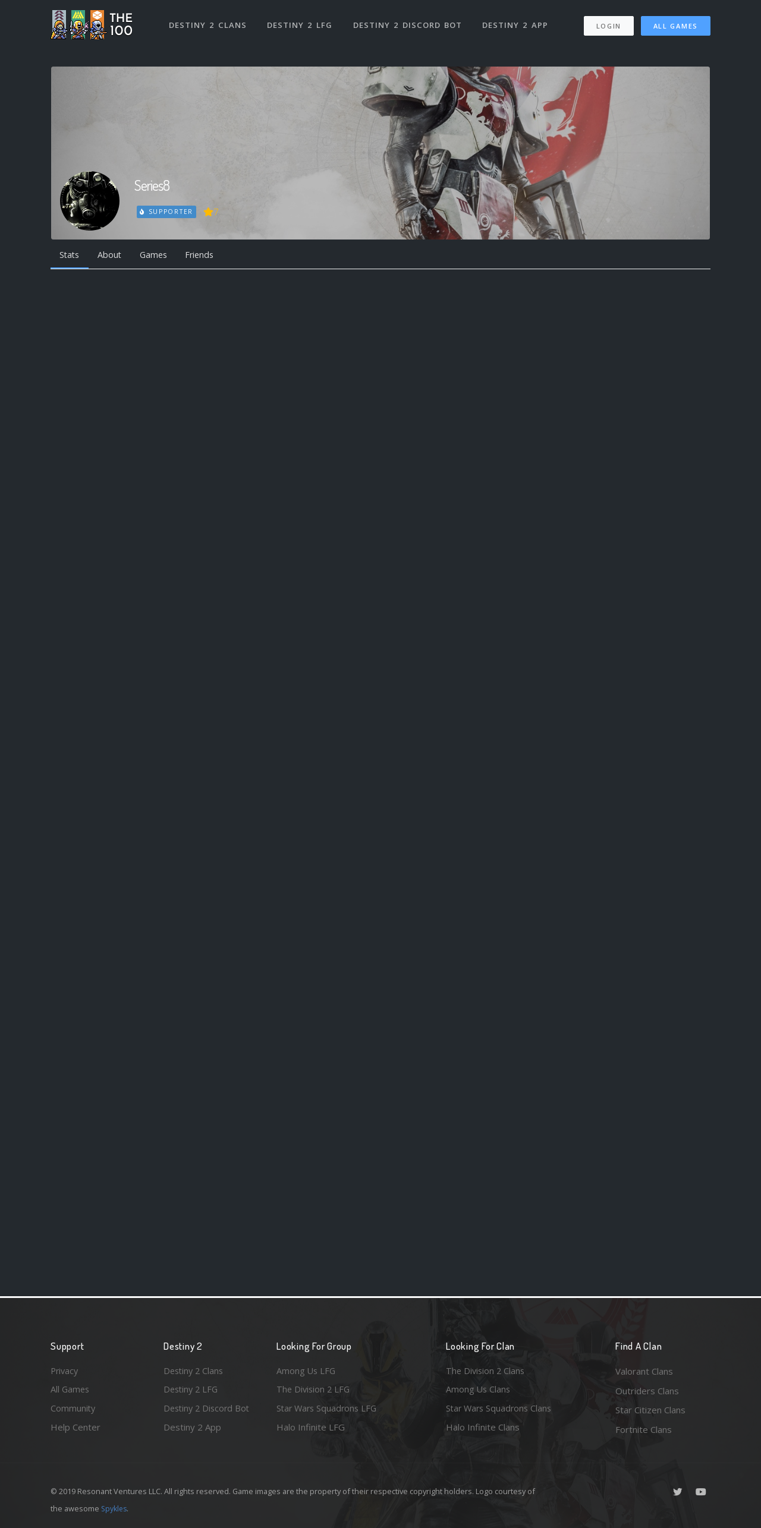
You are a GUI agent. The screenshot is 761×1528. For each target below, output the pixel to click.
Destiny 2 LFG (300, 22)
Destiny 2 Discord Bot (407, 22)
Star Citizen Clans (650, 1410)
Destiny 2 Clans (207, 22)
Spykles (115, 1508)
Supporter (167, 211)
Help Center (75, 1429)
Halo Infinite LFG (310, 1429)
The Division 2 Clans (486, 1371)
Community (73, 1410)
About (112, 255)
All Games (675, 24)
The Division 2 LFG (314, 1391)
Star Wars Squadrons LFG (328, 1410)
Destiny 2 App (515, 22)
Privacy (65, 1371)
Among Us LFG (306, 1371)
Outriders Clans (647, 1391)
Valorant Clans (644, 1371)
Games (158, 255)
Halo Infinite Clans (483, 1429)
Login (608, 24)
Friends (207, 255)
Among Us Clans (479, 1391)
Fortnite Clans (643, 1429)
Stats (70, 255)
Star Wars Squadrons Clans (501, 1410)
